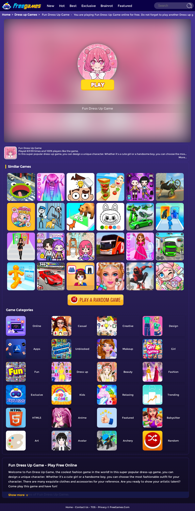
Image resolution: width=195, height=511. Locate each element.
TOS (93, 507)
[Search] (174, 5)
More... (183, 157)
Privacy (102, 507)
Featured (125, 6)
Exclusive (88, 6)
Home (6, 14)
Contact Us (81, 507)
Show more (18, 495)
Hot (62, 6)
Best (73, 6)
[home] (21, 1)
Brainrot (107, 6)
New (50, 6)
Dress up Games (25, 14)
